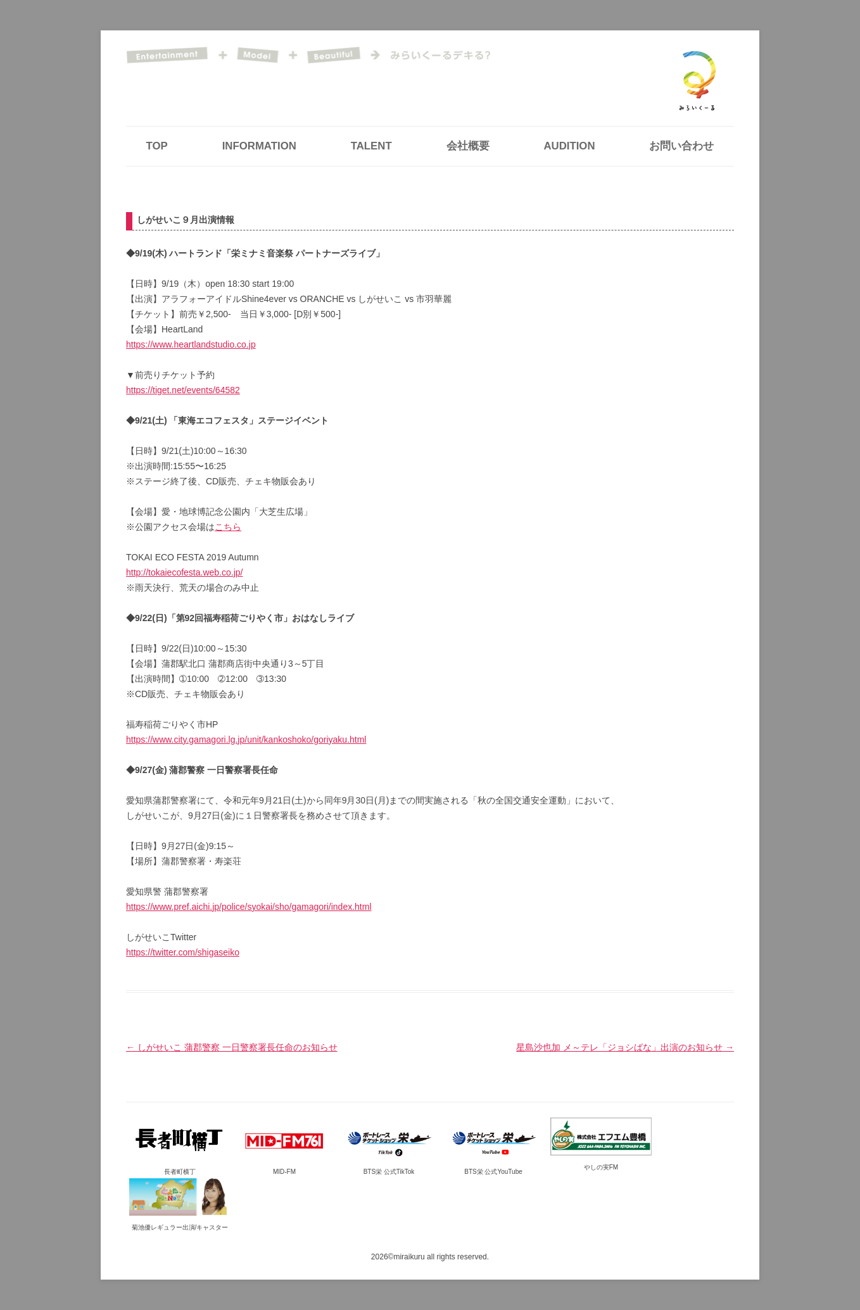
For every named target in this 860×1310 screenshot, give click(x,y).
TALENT (371, 146)
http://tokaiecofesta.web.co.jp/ (184, 572)
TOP (157, 146)
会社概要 (468, 146)
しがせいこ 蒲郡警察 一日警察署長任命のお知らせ (232, 1047)
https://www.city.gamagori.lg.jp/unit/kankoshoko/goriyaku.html (246, 739)
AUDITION (569, 146)
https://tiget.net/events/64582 (183, 390)
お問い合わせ (681, 146)
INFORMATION (259, 146)
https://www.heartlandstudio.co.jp (191, 344)
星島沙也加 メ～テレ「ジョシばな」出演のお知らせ (625, 1047)
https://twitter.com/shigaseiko (182, 952)
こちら (228, 527)
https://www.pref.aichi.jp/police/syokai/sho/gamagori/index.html (249, 907)
